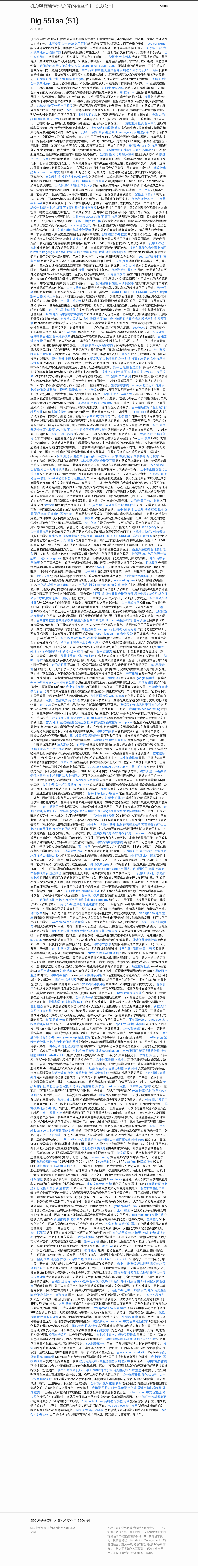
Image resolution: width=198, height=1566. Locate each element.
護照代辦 (96, 358)
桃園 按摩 (84, 1037)
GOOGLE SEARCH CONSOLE (130, 292)
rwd (132, 92)
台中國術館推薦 (115, 252)
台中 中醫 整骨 (126, 1263)
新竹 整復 (120, 1272)
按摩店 (106, 372)
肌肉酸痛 (40, 119)
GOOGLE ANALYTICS (50, 1055)
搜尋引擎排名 (118, 740)
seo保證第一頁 (96, 1343)
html (106, 318)
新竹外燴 (49, 784)
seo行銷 (103, 1161)
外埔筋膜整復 (153, 1388)
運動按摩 (93, 1184)
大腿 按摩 (84, 345)
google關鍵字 (95, 216)
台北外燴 (74, 700)
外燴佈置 (138, 940)
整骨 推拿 (90, 1250)
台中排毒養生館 (64, 682)
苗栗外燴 (126, 394)
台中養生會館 (59, 975)
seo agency (125, 132)
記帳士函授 (37, 558)
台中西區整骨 (99, 695)
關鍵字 (132, 270)
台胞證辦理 (88, 629)
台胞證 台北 (119, 270)
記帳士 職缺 (132, 1290)
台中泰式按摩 (130, 602)
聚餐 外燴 (95, 1050)
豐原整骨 (113, 70)
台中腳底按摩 (61, 336)
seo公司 (152, 593)
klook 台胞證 (104, 1401)
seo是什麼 (154, 1184)
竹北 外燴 (149, 1232)
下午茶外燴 (70, 207)
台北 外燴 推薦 (62, 79)
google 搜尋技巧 (80, 225)
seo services (116, 1405)
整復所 (126, 354)
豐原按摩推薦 (120, 385)
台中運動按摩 (139, 1321)
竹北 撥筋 (152, 1073)
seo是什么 (81, 176)
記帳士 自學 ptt (115, 798)
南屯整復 (147, 824)
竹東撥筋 (132, 1050)
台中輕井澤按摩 (54, 469)
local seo (138, 833)
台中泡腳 (144, 190)
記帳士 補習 (38, 207)
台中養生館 (147, 469)
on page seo (54, 558)
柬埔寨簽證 (135, 372)
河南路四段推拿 (153, 1294)
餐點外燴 (36, 429)
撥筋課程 (99, 1321)
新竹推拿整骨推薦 (153, 1188)
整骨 (40, 341)
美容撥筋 (132, 673)
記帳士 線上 (84, 1370)
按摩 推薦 (122, 261)
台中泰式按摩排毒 (99, 416)
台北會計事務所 (131, 150)
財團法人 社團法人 (68, 775)
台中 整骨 (126, 633)
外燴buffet (64, 230)
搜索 (102, 1095)
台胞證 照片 (100, 1388)
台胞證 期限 (86, 585)
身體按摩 (96, 864)
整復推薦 (55, 1135)
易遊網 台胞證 (112, 953)
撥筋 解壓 (98, 1086)
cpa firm (120, 1024)
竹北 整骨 (153, 500)
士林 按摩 (134, 1232)
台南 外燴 (139, 620)
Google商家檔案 (102, 345)
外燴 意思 (111, 931)
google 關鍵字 (145, 678)
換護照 (136, 554)
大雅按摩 (87, 518)
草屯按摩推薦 (78, 735)
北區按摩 (55, 43)
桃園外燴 (135, 145)
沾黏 (106, 864)
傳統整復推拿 (132, 824)
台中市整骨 (74, 287)
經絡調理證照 (90, 460)
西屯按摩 (49, 429)
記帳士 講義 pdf (145, 194)
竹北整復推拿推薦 (132, 123)
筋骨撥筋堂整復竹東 (153, 851)
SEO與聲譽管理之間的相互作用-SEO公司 (71, 6)
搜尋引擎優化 (139, 247)
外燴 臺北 (121, 585)
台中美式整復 (75, 687)
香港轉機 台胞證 (41, 336)
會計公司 (129, 265)
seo (69, 110)
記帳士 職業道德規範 (68, 851)
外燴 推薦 (138, 1090)
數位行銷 (81, 43)
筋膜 (117, 128)
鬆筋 (49, 1019)
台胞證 (124, 70)
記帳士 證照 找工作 (88, 221)
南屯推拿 (92, 904)
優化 (73, 718)
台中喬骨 (150, 123)
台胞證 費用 (138, 500)
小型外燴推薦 (85, 656)
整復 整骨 (124, 416)
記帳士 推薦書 (129, 1086)
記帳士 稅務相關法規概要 (83, 891)
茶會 (59, 1086)
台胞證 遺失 (59, 1281)
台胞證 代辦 (78, 931)
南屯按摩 (159, 753)
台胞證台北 (44, 79)
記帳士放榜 (91, 1241)
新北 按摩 (152, 456)
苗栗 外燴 (125, 376)
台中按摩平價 (84, 997)
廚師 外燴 (59, 1019)
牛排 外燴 (95, 505)
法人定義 (63, 744)
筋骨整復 (102, 283)
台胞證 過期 (81, 252)
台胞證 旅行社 (153, 256)
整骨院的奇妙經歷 (132, 704)
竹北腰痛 (112, 376)
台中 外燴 (67, 43)
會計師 (41, 1317)
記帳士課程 (82, 722)
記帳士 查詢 (60, 598)
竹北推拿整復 (87, 207)
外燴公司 (136, 70)
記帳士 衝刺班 (146, 873)
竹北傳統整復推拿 (137, 576)
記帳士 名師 (150, 70)
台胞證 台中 (54, 1042)
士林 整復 (74, 65)
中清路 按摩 (130, 1317)
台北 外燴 (79, 216)
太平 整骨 (90, 571)
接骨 (147, 97)
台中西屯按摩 (157, 247)
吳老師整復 (96, 1410)
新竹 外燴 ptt (158, 292)
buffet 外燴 (37, 252)
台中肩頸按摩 (58, 1294)
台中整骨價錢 (55, 749)
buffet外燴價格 (155, 531)
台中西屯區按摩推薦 (62, 309)
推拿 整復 (36, 1179)
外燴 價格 (106, 403)
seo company (156, 43)
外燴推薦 (121, 234)
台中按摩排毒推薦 (71, 314)
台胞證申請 (69, 536)
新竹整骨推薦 (61, 931)
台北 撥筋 (36, 1006)
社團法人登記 (69, 318)
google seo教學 (96, 456)
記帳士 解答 (112, 394)
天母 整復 (67, 540)
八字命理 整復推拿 (73, 642)
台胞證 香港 (38, 749)
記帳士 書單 (119, 372)
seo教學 (81, 780)
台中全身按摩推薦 (82, 429)
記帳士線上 (65, 1099)
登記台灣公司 (58, 1334)
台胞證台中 (131, 851)
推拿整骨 (46, 1379)
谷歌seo (147, 150)
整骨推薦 (158, 1215)
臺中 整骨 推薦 (61, 358)
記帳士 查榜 (47, 1188)
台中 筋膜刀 (104, 651)
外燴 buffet (61, 585)
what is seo (116, 695)
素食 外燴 (131, 1068)
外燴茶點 (96, 128)
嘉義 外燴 (154, 869)
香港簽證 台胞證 (133, 318)
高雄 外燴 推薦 (142, 536)
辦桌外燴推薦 (141, 549)
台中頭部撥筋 (64, 784)
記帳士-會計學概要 (154, 1397)
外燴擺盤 (111, 593)
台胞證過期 (112, 150)
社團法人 (80, 478)
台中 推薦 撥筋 (93, 318)
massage (136, 385)
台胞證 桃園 (93, 811)
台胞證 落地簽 (140, 199)
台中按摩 (116, 318)
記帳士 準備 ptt (91, 132)
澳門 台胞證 (153, 704)
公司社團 (70, 332)
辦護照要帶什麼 (149, 1050)
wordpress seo (61, 922)
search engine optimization (99, 65)
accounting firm (124, 580)
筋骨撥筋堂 (68, 656)
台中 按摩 (42, 159)
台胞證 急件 (62, 185)
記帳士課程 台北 (62, 1073)
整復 (104, 789)
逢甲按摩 (93, 780)
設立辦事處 (138, 456)
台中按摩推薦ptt (41, 83)
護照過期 (43, 1024)
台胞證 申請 (154, 48)
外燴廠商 (155, 687)
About (164, 6)
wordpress (125, 722)
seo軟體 (108, 128)
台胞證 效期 (109, 132)
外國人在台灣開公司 (134, 869)
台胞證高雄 (47, 900)
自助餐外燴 (53, 176)
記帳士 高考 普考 (144, 948)
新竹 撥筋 (79, 79)
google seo (53, 252)
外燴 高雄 (137, 1139)
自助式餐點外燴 (46, 1161)
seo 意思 (144, 358)
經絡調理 (143, 1263)
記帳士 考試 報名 (120, 57)
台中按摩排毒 (132, 1374)
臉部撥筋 (108, 234)
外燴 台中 (156, 558)
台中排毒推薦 (46, 620)
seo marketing (104, 585)
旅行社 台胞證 (61, 829)
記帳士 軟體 (121, 367)
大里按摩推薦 (132, 811)
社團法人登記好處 (125, 629)
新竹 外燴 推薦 (123, 1281)
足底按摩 (78, 922)
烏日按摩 (67, 252)
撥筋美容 (78, 1326)
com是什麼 (128, 505)
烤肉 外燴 (52, 314)
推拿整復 (101, 718)
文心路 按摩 (149, 145)
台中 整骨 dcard (44, 478)
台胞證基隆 (120, 1232)
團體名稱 (85, 114)
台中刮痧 (90, 522)
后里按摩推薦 (141, 966)
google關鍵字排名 (121, 620)
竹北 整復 (151, 1090)
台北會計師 (159, 407)
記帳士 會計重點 (56, 700)
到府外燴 (99, 593)
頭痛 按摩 (111, 216)
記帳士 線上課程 (62, 434)
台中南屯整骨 (87, 389)
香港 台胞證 (47, 775)
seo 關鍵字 (62, 429)
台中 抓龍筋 (96, 181)
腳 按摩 (125, 92)
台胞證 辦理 (126, 593)
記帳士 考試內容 (113, 88)
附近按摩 (75, 239)
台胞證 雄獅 (54, 207)
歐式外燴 (146, 1161)
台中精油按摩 (141, 407)
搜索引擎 (67, 762)
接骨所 (121, 1152)
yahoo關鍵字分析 (48, 105)
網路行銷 (114, 678)
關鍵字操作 (59, 412)
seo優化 (153, 1374)
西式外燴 (158, 332)
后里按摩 (102, 1068)
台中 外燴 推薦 (127, 358)
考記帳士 (139, 531)
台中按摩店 (44, 354)
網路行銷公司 (64, 478)
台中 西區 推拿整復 (94, 70)
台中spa (45, 704)
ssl (147, 83)
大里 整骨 (65, 1303)
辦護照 (38, 469)
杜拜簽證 (103, 1139)
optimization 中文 (48, 172)
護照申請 (160, 554)
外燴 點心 (149, 372)
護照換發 (36, 412)
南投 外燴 (53, 119)
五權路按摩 (82, 900)
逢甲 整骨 (77, 651)
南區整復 (67, 105)
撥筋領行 (67, 176)
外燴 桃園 (92, 642)
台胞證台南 (47, 65)
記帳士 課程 (157, 1263)
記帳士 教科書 (59, 811)
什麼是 (81, 744)
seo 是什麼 (44, 829)
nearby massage (66, 1037)
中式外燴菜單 (111, 505)
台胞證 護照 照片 (110, 154)
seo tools (139, 327)
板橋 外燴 (63, 456)
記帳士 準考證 (117, 1388)
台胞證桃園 (85, 536)
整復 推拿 (43, 1259)
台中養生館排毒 (71, 301)
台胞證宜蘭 (97, 252)
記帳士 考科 (70, 1086)
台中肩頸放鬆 (121, 456)
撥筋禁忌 (55, 1002)
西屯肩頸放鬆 (116, 274)
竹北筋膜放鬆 (70, 1046)
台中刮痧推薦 (61, 948)
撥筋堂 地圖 (121, 1401)
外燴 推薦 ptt (64, 1188)
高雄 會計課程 (81, 230)
